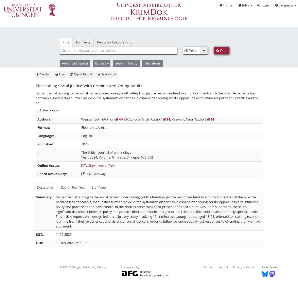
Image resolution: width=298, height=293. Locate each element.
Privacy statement (245, 267)
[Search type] (195, 50)
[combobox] (118, 50)
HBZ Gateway (93, 174)
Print (60, 74)
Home (225, 5)
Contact (209, 267)
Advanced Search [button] (75, 63)
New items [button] (152, 63)
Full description (47, 110)
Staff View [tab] (99, 187)
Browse (102, 63)
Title (66, 42)
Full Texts (83, 42)
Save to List (107, 74)
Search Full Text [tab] (73, 187)
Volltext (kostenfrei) (98, 165)
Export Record (81, 74)
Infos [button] (245, 5)
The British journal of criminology (106, 152)
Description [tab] (45, 187)
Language (285, 5)
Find (221, 50)
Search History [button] (126, 63)
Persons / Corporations (114, 42)
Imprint (223, 267)
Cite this (43, 74)
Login (263, 5)
